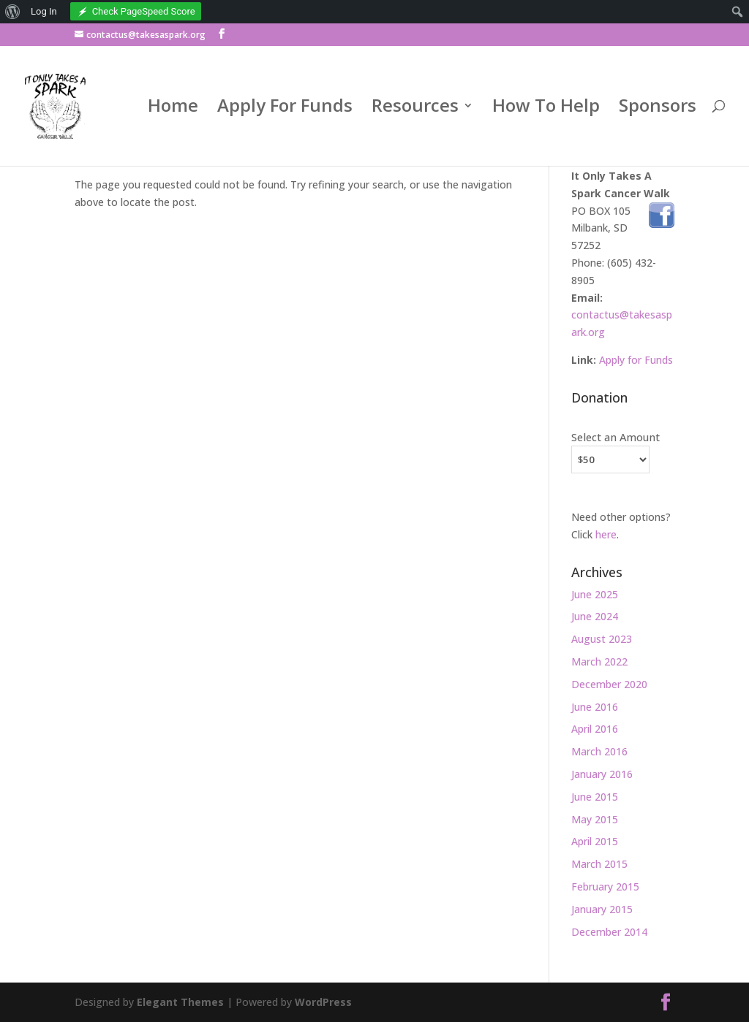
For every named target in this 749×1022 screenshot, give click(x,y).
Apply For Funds (285, 110)
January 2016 (602, 774)
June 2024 (594, 616)
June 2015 (594, 797)
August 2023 (601, 639)
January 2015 (602, 909)
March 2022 (599, 661)
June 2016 (594, 707)
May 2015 (594, 819)
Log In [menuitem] (44, 11)
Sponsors (657, 110)
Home (173, 110)
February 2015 (605, 886)
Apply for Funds (636, 360)
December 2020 (609, 684)
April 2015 (594, 841)
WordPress (323, 1002)
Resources (415, 110)
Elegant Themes (180, 1002)
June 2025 (594, 594)
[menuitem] (13, 11)
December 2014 (609, 932)
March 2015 (599, 864)
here (606, 534)
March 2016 (599, 751)
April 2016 (594, 729)
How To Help (546, 110)
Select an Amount (615, 437)
